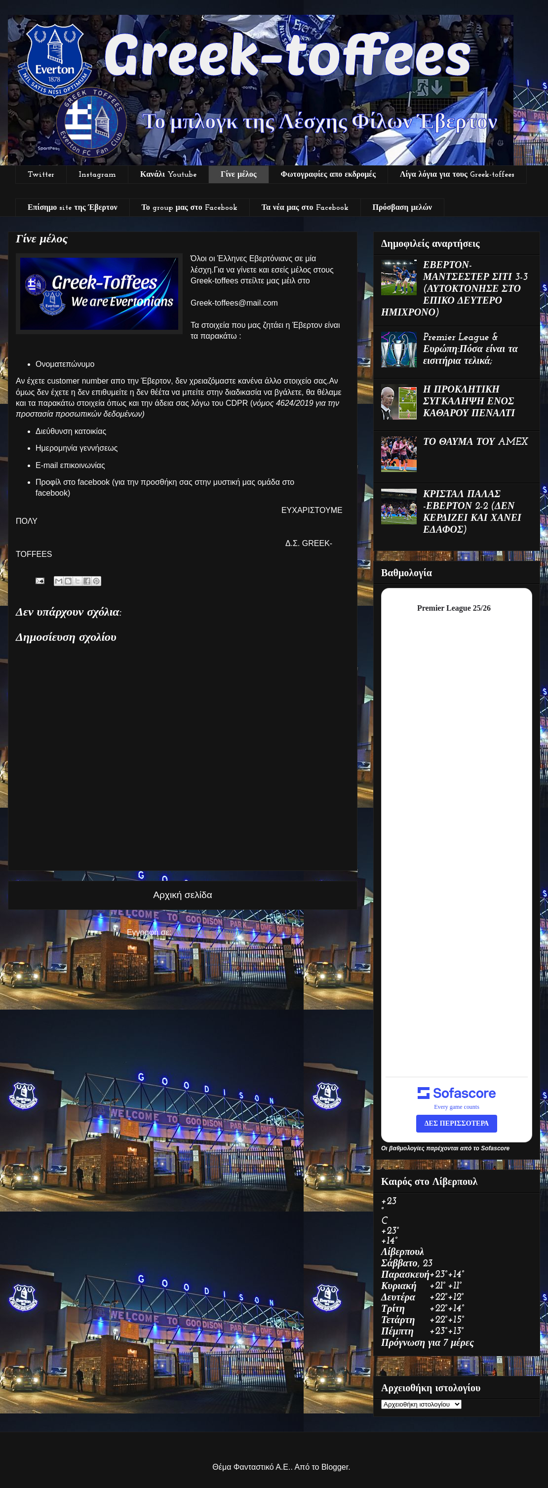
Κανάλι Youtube (168, 175)
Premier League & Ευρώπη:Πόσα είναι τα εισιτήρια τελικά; (470, 349)
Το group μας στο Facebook (189, 208)
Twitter (41, 175)
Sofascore (495, 1148)
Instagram (97, 175)
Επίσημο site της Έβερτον (72, 208)
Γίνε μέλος (239, 175)
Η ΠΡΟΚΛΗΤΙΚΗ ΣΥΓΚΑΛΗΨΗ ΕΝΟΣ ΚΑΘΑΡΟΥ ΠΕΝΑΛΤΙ (469, 402)
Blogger (334, 1467)
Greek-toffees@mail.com (234, 303)
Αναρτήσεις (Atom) (205, 932)
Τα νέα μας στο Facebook (305, 208)
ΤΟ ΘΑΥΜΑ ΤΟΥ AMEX (475, 442)
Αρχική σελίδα (182, 895)
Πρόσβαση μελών (402, 208)
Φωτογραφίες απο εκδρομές (328, 175)
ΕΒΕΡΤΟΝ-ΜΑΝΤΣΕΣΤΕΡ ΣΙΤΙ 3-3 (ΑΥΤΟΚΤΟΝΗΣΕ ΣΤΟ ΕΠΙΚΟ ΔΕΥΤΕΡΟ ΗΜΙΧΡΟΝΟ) (454, 289)
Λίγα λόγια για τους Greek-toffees (457, 175)
